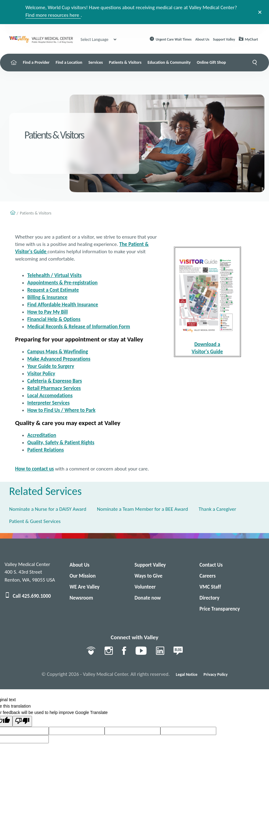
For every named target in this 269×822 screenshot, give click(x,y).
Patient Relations (45, 450)
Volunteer (145, 587)
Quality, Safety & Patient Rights (61, 442)
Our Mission (83, 576)
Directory (209, 598)
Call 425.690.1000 (28, 596)
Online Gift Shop (211, 62)
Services (95, 62)
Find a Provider (36, 62)
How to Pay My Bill (47, 312)
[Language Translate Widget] (98, 39)
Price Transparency (219, 609)
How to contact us (34, 469)
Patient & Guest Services (35, 521)
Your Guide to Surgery (50, 366)
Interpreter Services (48, 403)
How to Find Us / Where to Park (61, 410)
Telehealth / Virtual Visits (54, 275)
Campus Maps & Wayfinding (57, 351)
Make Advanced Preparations (59, 359)
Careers (207, 576)
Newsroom (81, 598)
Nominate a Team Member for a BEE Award (142, 509)
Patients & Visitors (125, 62)
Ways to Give (148, 576)
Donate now (147, 598)
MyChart (251, 39)
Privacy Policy (215, 674)
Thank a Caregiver (217, 509)
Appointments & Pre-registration (62, 282)
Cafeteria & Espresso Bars (54, 381)
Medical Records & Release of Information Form (78, 326)
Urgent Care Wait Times (174, 39)
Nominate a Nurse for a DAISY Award (47, 509)
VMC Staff (210, 587)
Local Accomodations (50, 395)
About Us (202, 39)
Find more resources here (52, 15)
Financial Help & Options (54, 319)
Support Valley (224, 39)
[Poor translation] (22, 721)
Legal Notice (187, 674)
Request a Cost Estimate (53, 290)
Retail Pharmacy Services (54, 388)
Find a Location (69, 62)
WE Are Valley (84, 587)
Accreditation (41, 435)
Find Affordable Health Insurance (62, 304)
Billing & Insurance (47, 297)
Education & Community (169, 62)
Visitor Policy (41, 373)
